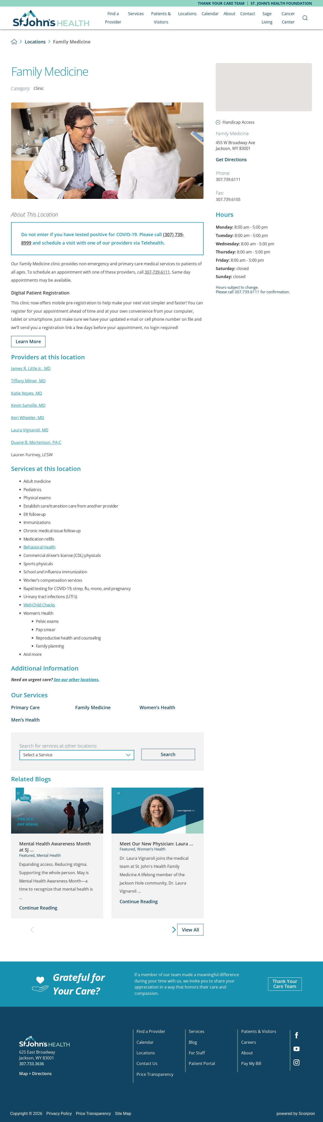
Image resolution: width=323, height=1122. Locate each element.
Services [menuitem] (136, 13)
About (247, 1053)
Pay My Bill (251, 1063)
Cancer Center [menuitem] (288, 18)
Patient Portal (202, 1063)
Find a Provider (151, 1031)
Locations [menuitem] (187, 13)
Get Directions (231, 159)
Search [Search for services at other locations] (168, 754)
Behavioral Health (39, 547)
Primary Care (25, 707)
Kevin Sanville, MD (28, 405)
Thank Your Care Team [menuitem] (221, 3)
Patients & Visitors (258, 1031)
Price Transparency (155, 1074)
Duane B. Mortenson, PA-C (36, 442)
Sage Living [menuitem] (267, 18)
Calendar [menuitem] (210, 13)
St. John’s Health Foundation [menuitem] (281, 3)
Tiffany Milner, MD (28, 381)
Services (196, 1031)
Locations (35, 42)
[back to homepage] (14, 42)
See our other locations (76, 679)
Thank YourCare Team (285, 983)
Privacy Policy (59, 1113)
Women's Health (157, 707)
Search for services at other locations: (58, 746)
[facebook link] (298, 1037)
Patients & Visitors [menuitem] (161, 18)
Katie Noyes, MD (26, 393)
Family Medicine (93, 707)
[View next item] (174, 930)
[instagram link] (298, 1064)
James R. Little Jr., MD (31, 368)
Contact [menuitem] (247, 13)
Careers (248, 1042)
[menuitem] (305, 18)
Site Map (123, 1113)
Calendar (145, 1042)
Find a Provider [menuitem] (113, 18)
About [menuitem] (229, 13)
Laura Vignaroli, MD (29, 430)
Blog (193, 1042)
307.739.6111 (228, 179)
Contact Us (147, 1063)
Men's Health (25, 720)
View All (190, 929)
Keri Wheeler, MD (27, 417)
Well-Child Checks (39, 605)
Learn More (28, 341)
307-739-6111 (157, 272)
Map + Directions (35, 1073)
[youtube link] (298, 1050)
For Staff (197, 1053)
